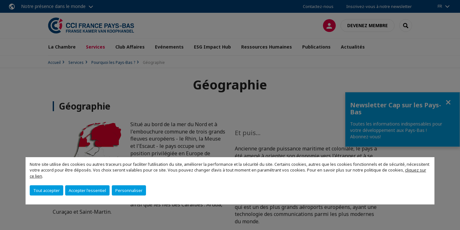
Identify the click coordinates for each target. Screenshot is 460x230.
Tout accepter (46, 190)
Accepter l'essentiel (87, 190)
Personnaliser (128, 190)
